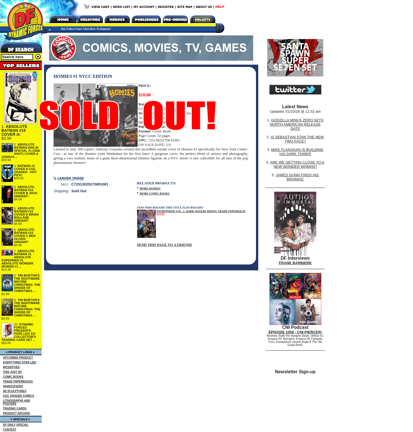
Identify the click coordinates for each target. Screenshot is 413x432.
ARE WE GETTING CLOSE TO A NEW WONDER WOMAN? (297, 164)
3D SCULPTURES (14, 391)
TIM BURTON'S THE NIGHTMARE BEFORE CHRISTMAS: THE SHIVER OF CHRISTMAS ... (27, 283)
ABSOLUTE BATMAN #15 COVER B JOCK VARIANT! (26, 191)
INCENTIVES (11, 367)
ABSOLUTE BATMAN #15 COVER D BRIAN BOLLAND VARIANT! (26, 214)
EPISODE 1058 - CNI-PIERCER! (295, 332)
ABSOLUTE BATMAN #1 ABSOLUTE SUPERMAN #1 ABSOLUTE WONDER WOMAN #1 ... (17, 258)
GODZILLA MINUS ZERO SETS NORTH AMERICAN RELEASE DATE (296, 124)
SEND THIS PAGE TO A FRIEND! (164, 245)
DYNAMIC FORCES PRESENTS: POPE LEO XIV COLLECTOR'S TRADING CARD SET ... (18, 332)
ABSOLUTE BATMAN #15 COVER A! (14, 130)
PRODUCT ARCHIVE (16, 413)
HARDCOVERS (13, 386)
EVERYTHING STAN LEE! (19, 362)
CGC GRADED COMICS (18, 395)
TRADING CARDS (15, 408)
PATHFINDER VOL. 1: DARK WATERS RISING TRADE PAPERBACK (201, 211)
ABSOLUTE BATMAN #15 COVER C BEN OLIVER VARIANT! (24, 236)
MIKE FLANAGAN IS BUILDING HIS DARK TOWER (297, 152)
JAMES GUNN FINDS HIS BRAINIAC (297, 177)
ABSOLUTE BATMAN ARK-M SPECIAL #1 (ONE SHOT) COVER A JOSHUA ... (20, 151)
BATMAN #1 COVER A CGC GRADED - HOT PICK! (25, 170)
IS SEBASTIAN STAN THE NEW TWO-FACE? (297, 139)
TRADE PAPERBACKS (18, 381)
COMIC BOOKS (13, 376)
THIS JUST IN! (12, 372)
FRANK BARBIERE (295, 263)
